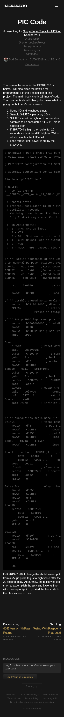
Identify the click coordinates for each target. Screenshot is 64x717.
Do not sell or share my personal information (32, 702)
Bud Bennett (14, 59)
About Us (10, 694)
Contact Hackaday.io (29, 694)
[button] (56, 6)
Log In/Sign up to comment (20, 677)
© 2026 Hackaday (32, 708)
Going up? (32, 686)
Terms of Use (13, 698)
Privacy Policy (32, 698)
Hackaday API (50, 698)
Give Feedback (50, 694)
